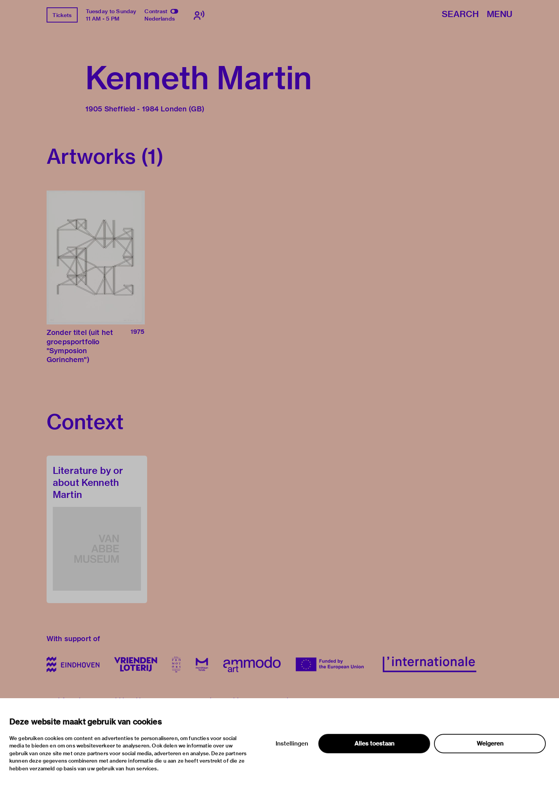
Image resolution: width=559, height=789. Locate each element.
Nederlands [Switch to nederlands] (159, 18)
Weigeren (490, 743)
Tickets (61, 15)
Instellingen (292, 743)
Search (460, 14)
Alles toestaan (374, 743)
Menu (499, 14)
